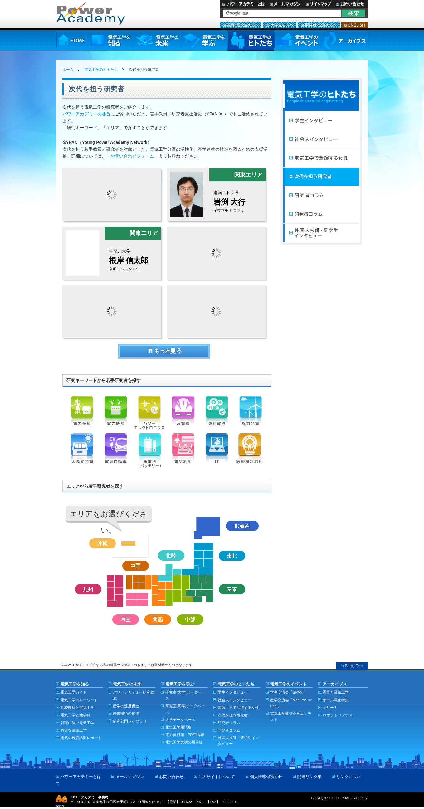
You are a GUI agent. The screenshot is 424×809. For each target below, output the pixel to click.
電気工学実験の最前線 (184, 742)
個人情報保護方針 (266, 776)
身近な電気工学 (74, 730)
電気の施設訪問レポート (81, 738)
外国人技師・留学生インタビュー (321, 233)
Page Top (352, 665)
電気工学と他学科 (75, 715)
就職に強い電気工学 (77, 723)
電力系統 (82, 414)
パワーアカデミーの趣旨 (86, 114)
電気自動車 (116, 452)
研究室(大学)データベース (185, 695)
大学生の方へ (279, 25)
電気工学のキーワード (79, 700)
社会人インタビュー (321, 139)
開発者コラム (321, 214)
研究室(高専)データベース (185, 709)
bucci (111, 311)
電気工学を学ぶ (204, 40)
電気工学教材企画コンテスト (290, 716)
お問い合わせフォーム (132, 156)
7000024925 (216, 253)
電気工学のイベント (297, 40)
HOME (71, 40)
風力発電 (250, 414)
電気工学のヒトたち (250, 40)
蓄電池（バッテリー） (149, 452)
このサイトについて (216, 776)
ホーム (68, 69)
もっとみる (164, 351)
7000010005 (111, 194)
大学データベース (180, 720)
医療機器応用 (250, 452)
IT (217, 452)
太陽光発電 (82, 452)
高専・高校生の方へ (240, 25)
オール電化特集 (336, 700)
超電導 (183, 414)
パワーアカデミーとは (243, 4)
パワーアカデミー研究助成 (133, 695)
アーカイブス (344, 40)
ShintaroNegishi (112, 253)
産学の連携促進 (126, 706)
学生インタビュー (321, 120)
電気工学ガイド (74, 692)
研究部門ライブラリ (130, 721)
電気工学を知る (110, 40)
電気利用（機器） (183, 452)
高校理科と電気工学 (77, 707)
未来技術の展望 (126, 713)
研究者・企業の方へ (319, 25)
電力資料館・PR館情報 (184, 735)
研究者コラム (321, 195)
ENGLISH (354, 25)
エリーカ (330, 707)
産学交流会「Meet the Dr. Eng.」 (291, 703)
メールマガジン (285, 4)
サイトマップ (318, 4)
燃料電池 (217, 414)
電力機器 (116, 414)
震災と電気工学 (336, 692)
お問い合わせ (351, 4)
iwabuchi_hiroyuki (216, 194)
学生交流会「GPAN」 (288, 692)
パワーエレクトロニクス (149, 414)
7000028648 (216, 311)
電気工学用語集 (178, 727)
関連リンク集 (309, 776)
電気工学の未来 (157, 40)
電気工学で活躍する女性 (321, 158)
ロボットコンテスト (339, 715)
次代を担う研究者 (321, 177)
